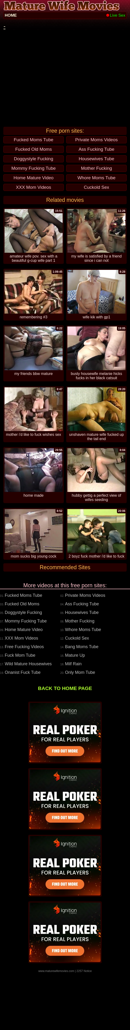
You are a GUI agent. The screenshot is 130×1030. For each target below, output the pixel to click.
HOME (11, 15)
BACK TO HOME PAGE (65, 745)
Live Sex (115, 15)
